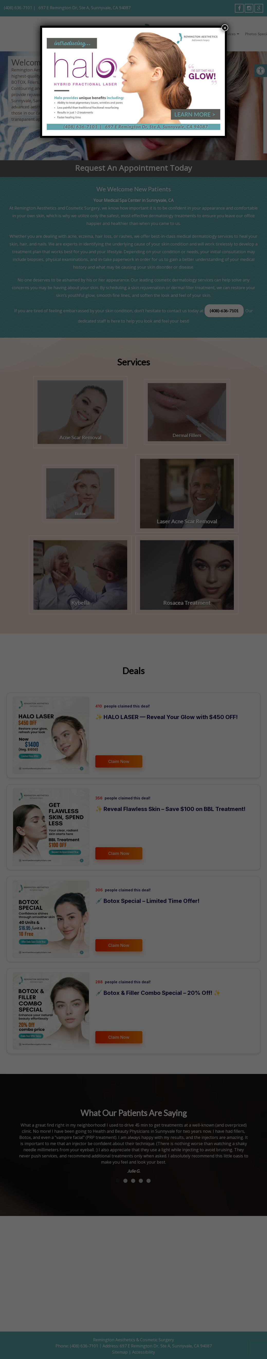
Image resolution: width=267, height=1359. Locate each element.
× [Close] (225, 27)
